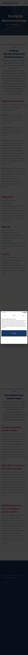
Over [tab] (23, 315)
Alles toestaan (14, 333)
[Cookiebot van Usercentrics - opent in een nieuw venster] (20, 312)
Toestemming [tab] (5, 315)
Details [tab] (14, 315)
